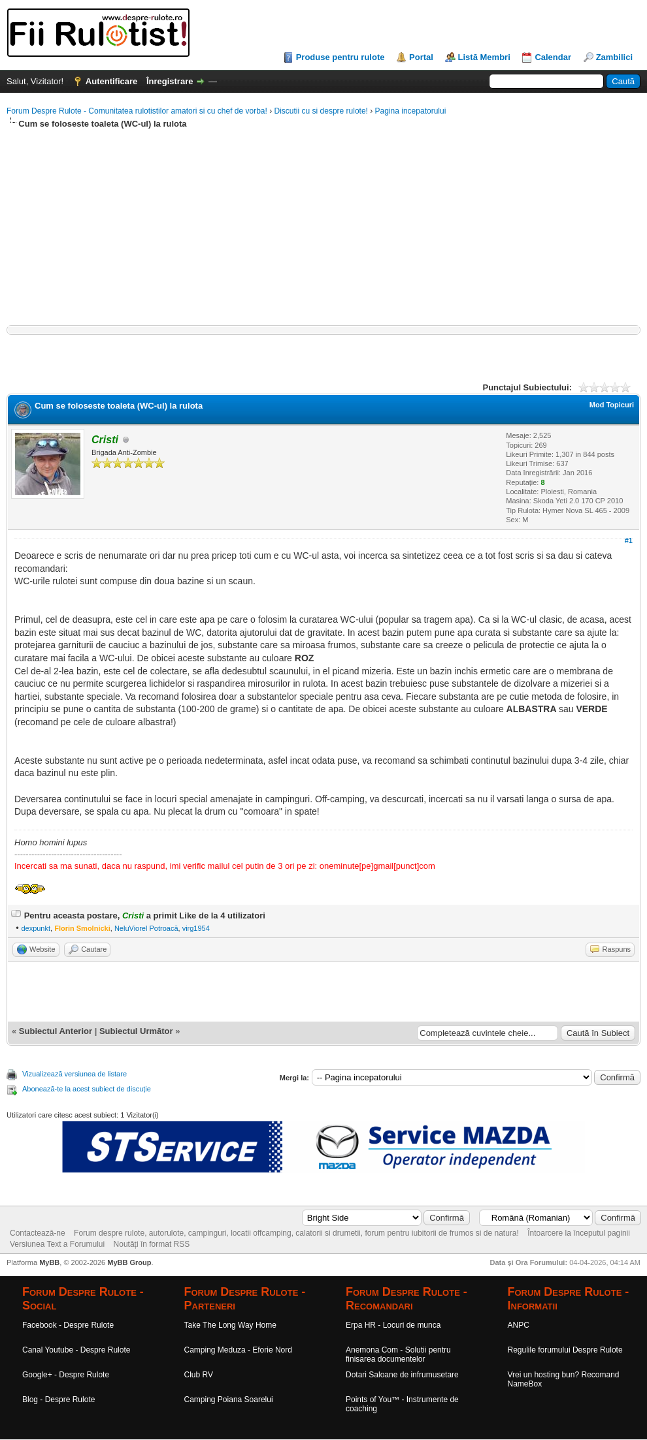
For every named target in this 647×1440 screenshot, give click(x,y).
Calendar (553, 57)
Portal (421, 57)
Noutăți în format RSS (152, 1244)
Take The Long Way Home (230, 1325)
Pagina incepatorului (410, 111)
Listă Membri (484, 57)
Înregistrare (169, 81)
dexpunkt (35, 928)
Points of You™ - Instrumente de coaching (402, 1404)
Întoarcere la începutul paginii (578, 1233)
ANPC (518, 1325)
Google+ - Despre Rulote (65, 1374)
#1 (629, 540)
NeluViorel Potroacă (146, 928)
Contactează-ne (37, 1233)
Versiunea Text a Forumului (57, 1244)
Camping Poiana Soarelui (228, 1399)
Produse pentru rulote (340, 57)
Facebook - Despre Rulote (68, 1325)
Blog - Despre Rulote (58, 1399)
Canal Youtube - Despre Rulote (76, 1349)
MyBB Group (129, 1262)
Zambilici (614, 57)
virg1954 (196, 928)
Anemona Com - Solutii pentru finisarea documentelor (398, 1354)
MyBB (49, 1262)
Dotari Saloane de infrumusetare (402, 1374)
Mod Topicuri (611, 405)
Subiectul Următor (136, 1031)
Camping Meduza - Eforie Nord (238, 1349)
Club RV (198, 1374)
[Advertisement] (323, 233)
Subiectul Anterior (55, 1031)
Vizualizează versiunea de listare (74, 1074)
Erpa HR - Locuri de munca (393, 1325)
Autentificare (111, 81)
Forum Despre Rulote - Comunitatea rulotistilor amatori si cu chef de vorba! (137, 111)
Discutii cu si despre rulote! (321, 111)
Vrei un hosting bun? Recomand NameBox (564, 1379)
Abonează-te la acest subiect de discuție (86, 1089)
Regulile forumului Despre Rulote (565, 1349)
